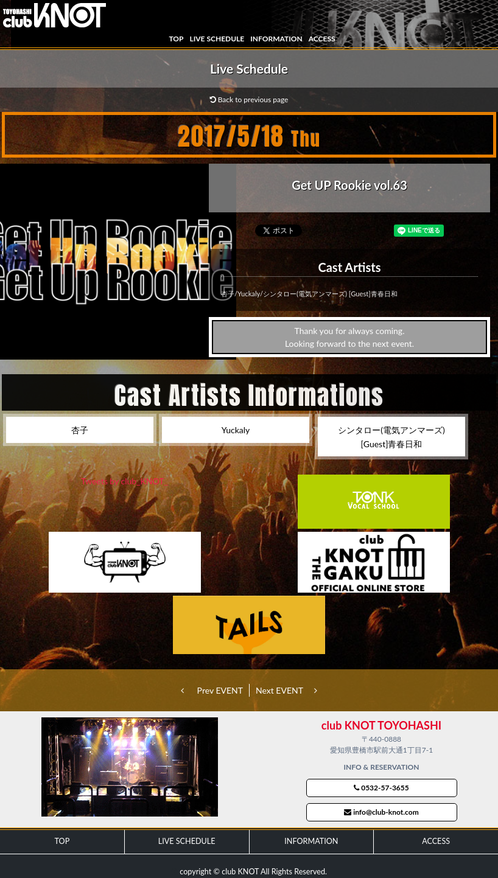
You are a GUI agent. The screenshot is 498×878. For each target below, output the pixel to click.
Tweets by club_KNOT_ (124, 481)
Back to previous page (249, 99)
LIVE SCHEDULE (216, 38)
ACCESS (322, 38)
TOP (176, 38)
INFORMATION (276, 38)
